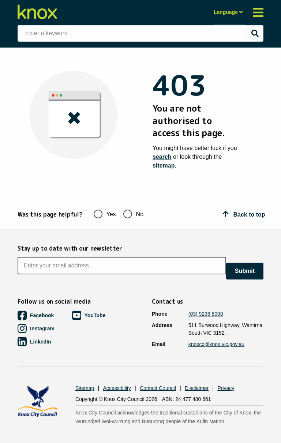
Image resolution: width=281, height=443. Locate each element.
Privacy (225, 388)
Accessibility (117, 388)
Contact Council (158, 388)
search (162, 157)
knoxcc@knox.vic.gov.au (216, 344)
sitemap (164, 165)
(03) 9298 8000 (205, 314)
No (133, 213)
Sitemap (84, 388)
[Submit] (255, 33)
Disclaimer (197, 388)
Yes (105, 213)
